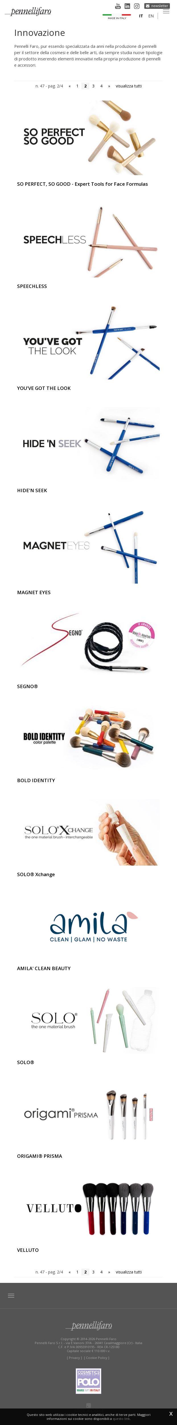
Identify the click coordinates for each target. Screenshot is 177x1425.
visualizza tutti (129, 86)
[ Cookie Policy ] (96, 1358)
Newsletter (159, 5)
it (141, 16)
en (151, 16)
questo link (121, 1418)
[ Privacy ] (74, 1358)
